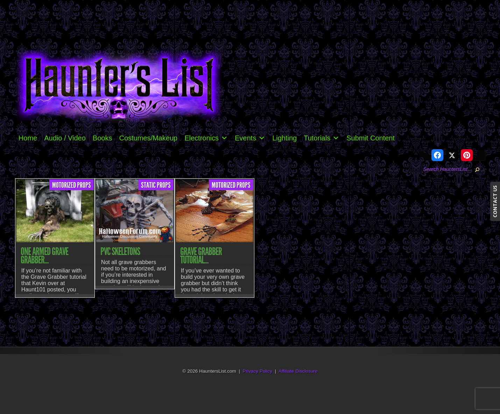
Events (250, 138)
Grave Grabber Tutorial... (201, 255)
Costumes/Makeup (148, 138)
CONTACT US (495, 201)
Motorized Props (71, 185)
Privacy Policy (258, 371)
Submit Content (370, 138)
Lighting (284, 138)
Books (102, 138)
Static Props (156, 185)
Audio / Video (65, 138)
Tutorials (321, 138)
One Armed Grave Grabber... (44, 255)
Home (28, 138)
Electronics (206, 138)
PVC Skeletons (120, 251)
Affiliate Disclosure (298, 371)
